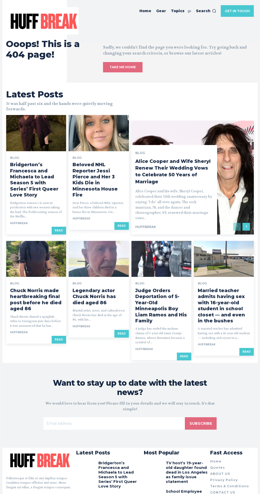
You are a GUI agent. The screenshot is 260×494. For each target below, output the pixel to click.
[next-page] (246, 198)
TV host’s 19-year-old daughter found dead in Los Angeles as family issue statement (185, 414)
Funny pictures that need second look (186, 454)
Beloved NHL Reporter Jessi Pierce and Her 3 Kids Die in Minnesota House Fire (97, 160)
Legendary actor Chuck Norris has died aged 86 (94, 263)
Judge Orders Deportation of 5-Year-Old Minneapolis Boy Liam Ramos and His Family (161, 265)
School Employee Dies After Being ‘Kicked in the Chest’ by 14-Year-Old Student (186, 436)
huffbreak (19, 195)
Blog (14, 150)
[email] (114, 371)
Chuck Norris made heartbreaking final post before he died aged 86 (31, 265)
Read (59, 202)
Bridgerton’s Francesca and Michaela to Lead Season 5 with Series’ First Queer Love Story (36, 162)
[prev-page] (237, 198)
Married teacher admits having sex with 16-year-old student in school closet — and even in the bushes (222, 267)
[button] (206, 11)
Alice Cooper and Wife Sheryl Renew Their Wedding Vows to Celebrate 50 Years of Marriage (167, 139)
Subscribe (201, 371)
